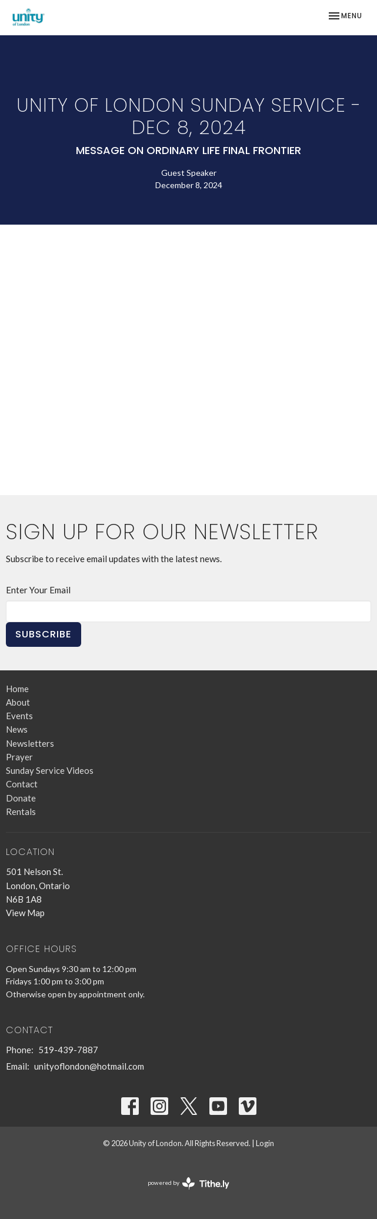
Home (17, 688)
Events (19, 715)
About (18, 702)
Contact (22, 784)
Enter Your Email (38, 590)
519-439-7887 (68, 1049)
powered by (188, 1183)
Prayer (19, 757)
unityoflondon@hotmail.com (89, 1066)
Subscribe (43, 634)
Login (265, 1143)
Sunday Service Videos (50, 770)
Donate (21, 798)
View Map (25, 912)
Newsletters (30, 743)
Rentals (21, 811)
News (17, 729)
